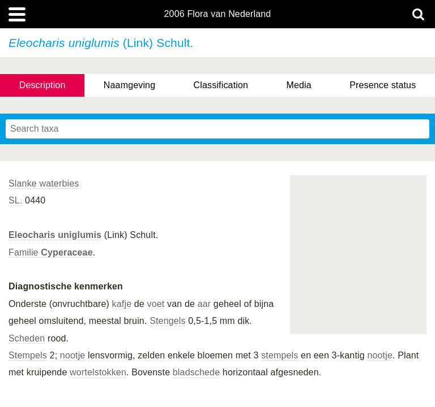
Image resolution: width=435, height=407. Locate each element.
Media (298, 85)
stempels (279, 355)
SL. (15, 200)
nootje (73, 355)
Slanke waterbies (43, 183)
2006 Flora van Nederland (217, 14)
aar (204, 304)
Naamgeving (129, 85)
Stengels (168, 321)
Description (42, 85)
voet (156, 304)
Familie (50, 252)
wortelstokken (98, 372)
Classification (221, 85)
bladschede (196, 372)
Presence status (382, 85)
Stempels (27, 355)
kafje (122, 304)
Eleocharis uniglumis (54, 235)
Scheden (26, 338)
